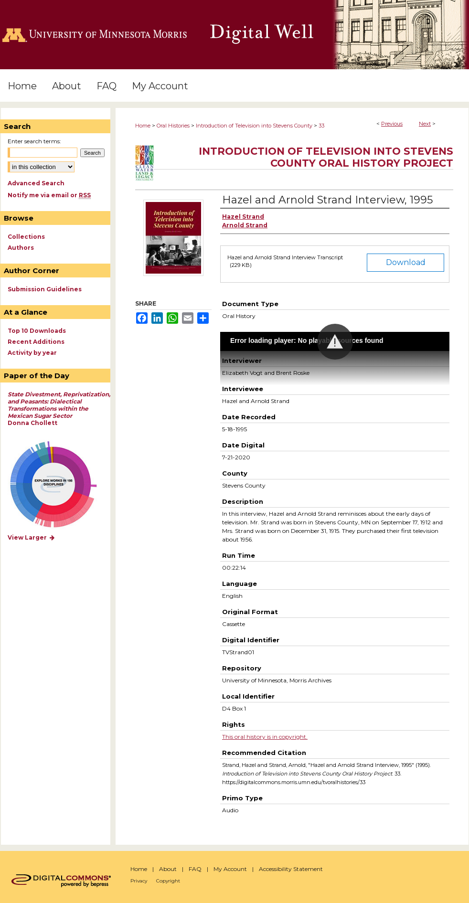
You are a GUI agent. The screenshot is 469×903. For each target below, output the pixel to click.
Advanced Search (36, 183)
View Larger (31, 537)
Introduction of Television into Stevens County (254, 125)
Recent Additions (36, 341)
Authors (21, 247)
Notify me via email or (49, 195)
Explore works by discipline (59, 485)
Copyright (168, 881)
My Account (230, 868)
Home (142, 125)
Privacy (138, 881)
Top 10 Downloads (37, 330)
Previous (392, 123)
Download (406, 262)
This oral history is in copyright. (265, 736)
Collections (26, 236)
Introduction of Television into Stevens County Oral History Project (326, 157)
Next (425, 123)
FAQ (195, 868)
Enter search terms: (34, 141)
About (168, 868)
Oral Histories (173, 125)
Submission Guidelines (45, 289)
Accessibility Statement (291, 868)
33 (321, 125)
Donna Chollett (59, 408)
